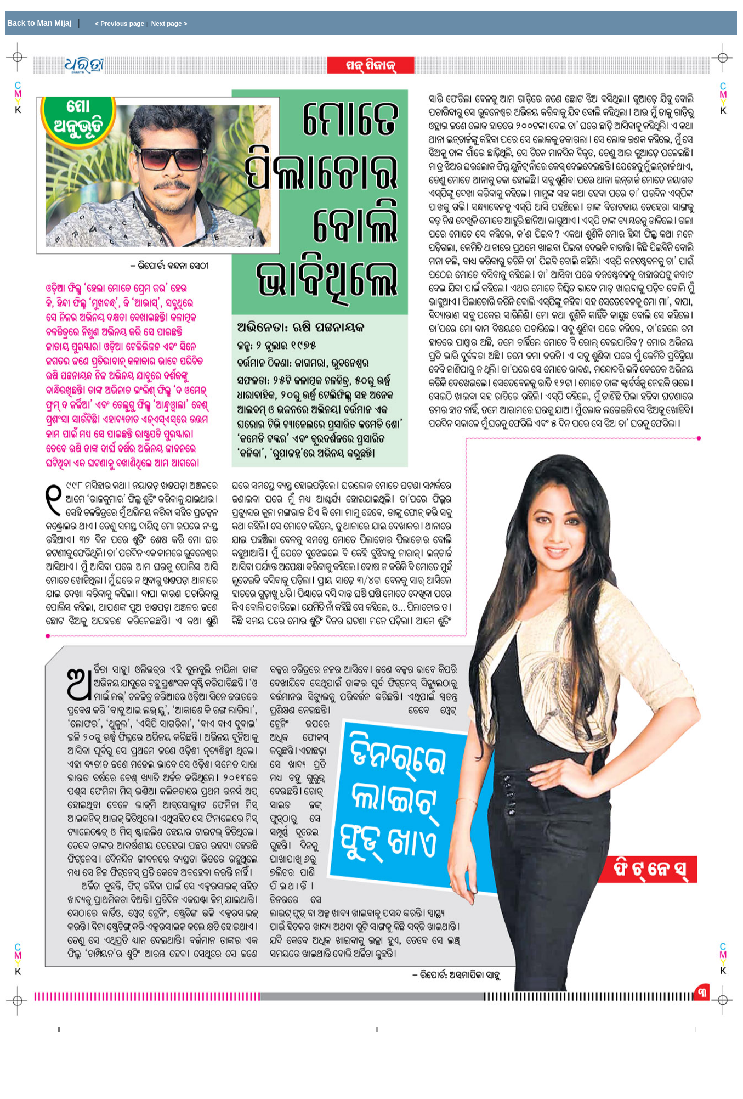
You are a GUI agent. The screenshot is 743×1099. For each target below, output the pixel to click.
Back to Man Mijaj (40, 23)
